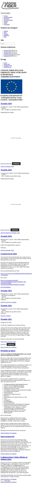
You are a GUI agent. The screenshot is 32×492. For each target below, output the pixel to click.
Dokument (6, 18)
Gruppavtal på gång (9, 54)
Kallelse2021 (3, 344)
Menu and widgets (5, 13)
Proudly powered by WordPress (8, 482)
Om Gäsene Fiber (8, 20)
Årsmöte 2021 (6, 319)
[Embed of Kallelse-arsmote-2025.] (16, 204)
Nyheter (6, 16)
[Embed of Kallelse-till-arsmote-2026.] (16, 138)
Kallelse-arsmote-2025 (5, 230)
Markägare (6, 35)
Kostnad (6, 34)
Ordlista (6, 21)
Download (16, 163)
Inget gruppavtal (7, 436)
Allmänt (6, 31)
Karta (5, 32)
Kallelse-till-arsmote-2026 (6, 163)
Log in (5, 62)
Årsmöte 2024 (7, 53)
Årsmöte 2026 (7, 50)
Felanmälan (7, 24)
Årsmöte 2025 (7, 51)
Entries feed (7, 64)
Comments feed (8, 65)
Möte (5, 36)
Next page (7, 480)
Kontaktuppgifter (8, 17)
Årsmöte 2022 (6, 306)
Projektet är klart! (8, 351)
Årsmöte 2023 (7, 56)
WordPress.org (7, 67)
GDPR (5, 23)
